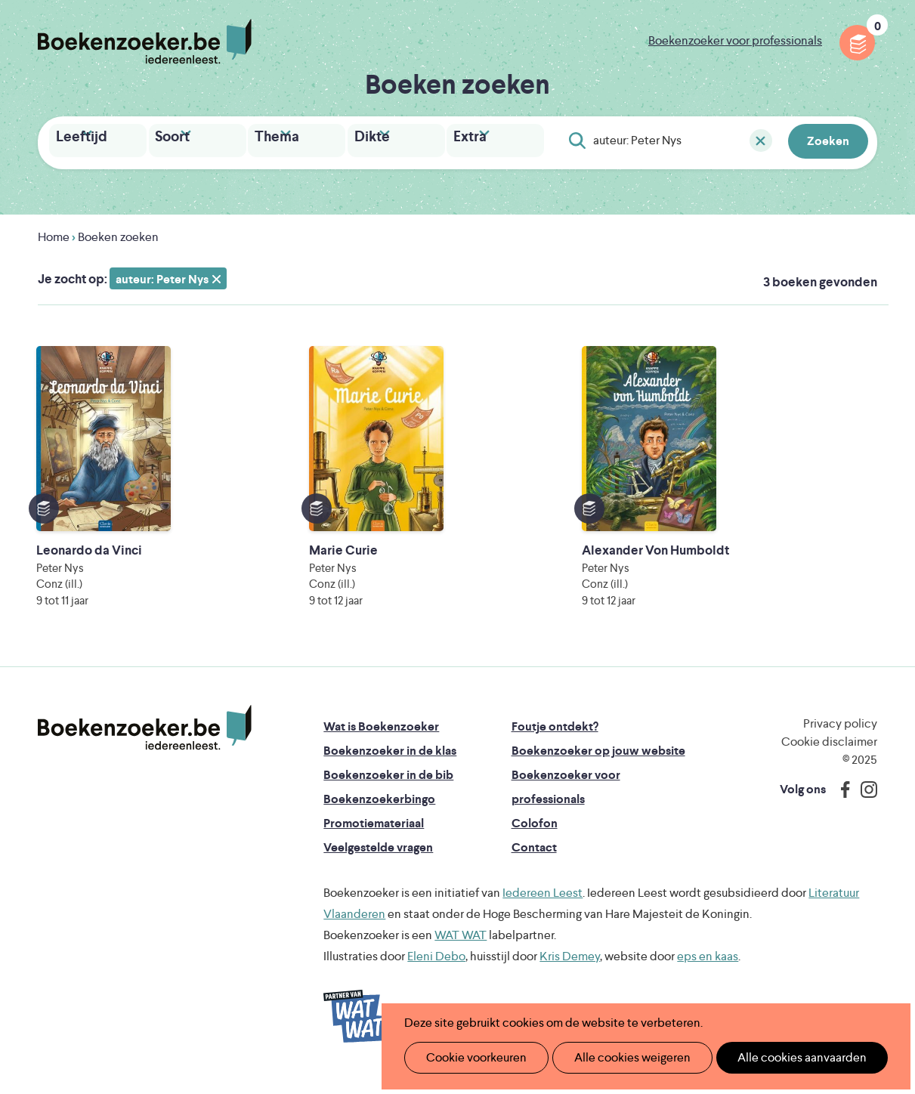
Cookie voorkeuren (470, 1057)
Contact (534, 860)
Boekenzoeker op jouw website (598, 763)
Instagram (863, 802)
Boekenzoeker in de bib (388, 788)
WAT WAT (460, 948)
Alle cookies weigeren (616, 1057)
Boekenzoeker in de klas (389, 763)
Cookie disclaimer (829, 754)
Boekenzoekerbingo (379, 812)
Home (54, 234)
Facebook (841, 802)
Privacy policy (840, 736)
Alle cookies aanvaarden (776, 1057)
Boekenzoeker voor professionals (735, 40)
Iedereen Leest (542, 905)
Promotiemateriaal (373, 836)
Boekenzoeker (145, 41)
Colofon (535, 836)
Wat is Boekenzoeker (381, 739)
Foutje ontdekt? (555, 739)
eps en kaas (707, 969)
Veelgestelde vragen (378, 860)
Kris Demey (569, 969)
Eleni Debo (436, 969)
